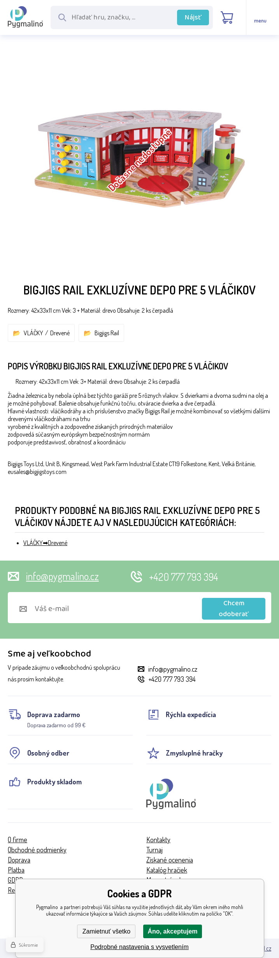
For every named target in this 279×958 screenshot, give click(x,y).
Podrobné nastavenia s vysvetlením (139, 947)
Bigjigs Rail (107, 333)
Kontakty (158, 839)
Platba (16, 870)
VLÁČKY (33, 333)
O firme (17, 839)
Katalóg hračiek (166, 870)
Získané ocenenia (169, 859)
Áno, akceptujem (172, 931)
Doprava (19, 859)
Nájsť (193, 17)
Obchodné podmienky (37, 849)
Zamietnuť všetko (106, 931)
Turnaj (154, 849)
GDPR (15, 880)
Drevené (60, 333)
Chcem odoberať (234, 609)
